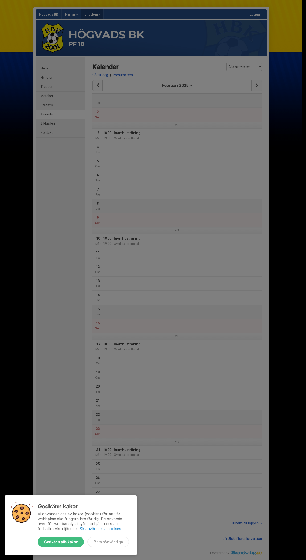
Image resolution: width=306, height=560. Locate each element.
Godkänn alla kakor (61, 542)
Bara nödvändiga (108, 542)
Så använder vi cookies (100, 528)
